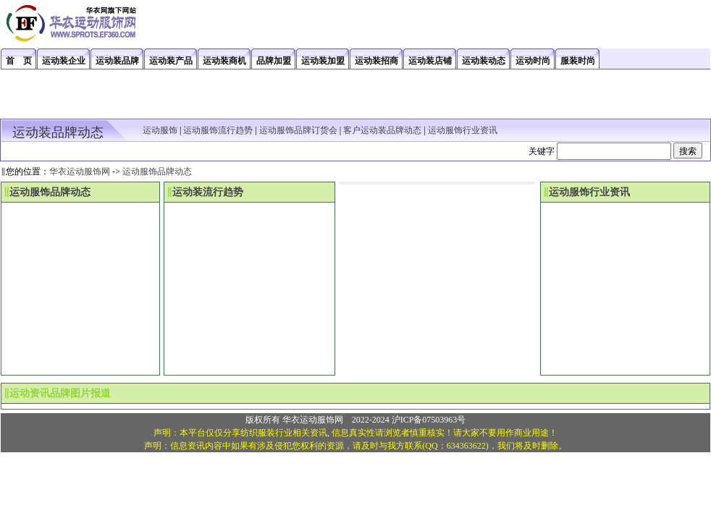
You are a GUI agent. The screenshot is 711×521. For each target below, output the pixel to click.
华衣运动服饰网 (79, 171)
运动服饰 (160, 130)
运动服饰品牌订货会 (298, 130)
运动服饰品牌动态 (157, 171)
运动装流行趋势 (207, 192)
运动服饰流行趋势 (218, 130)
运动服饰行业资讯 (462, 130)
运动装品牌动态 (58, 132)
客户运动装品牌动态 (382, 130)
